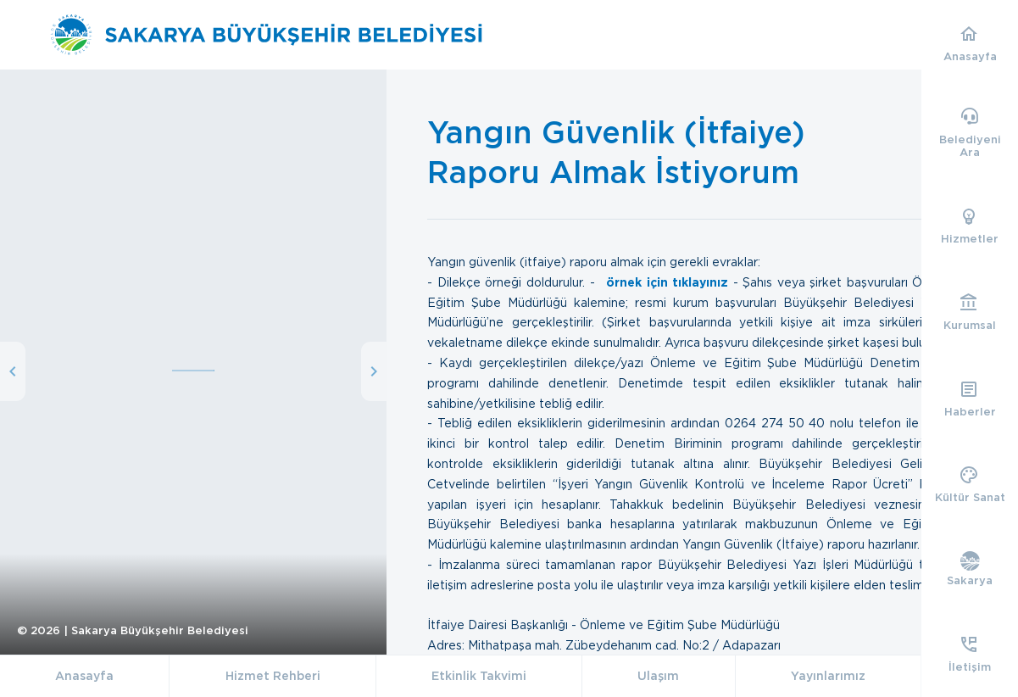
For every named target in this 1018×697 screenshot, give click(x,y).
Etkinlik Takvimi (478, 676)
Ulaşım (658, 676)
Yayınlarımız (828, 676)
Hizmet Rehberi (272, 676)
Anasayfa (84, 676)
